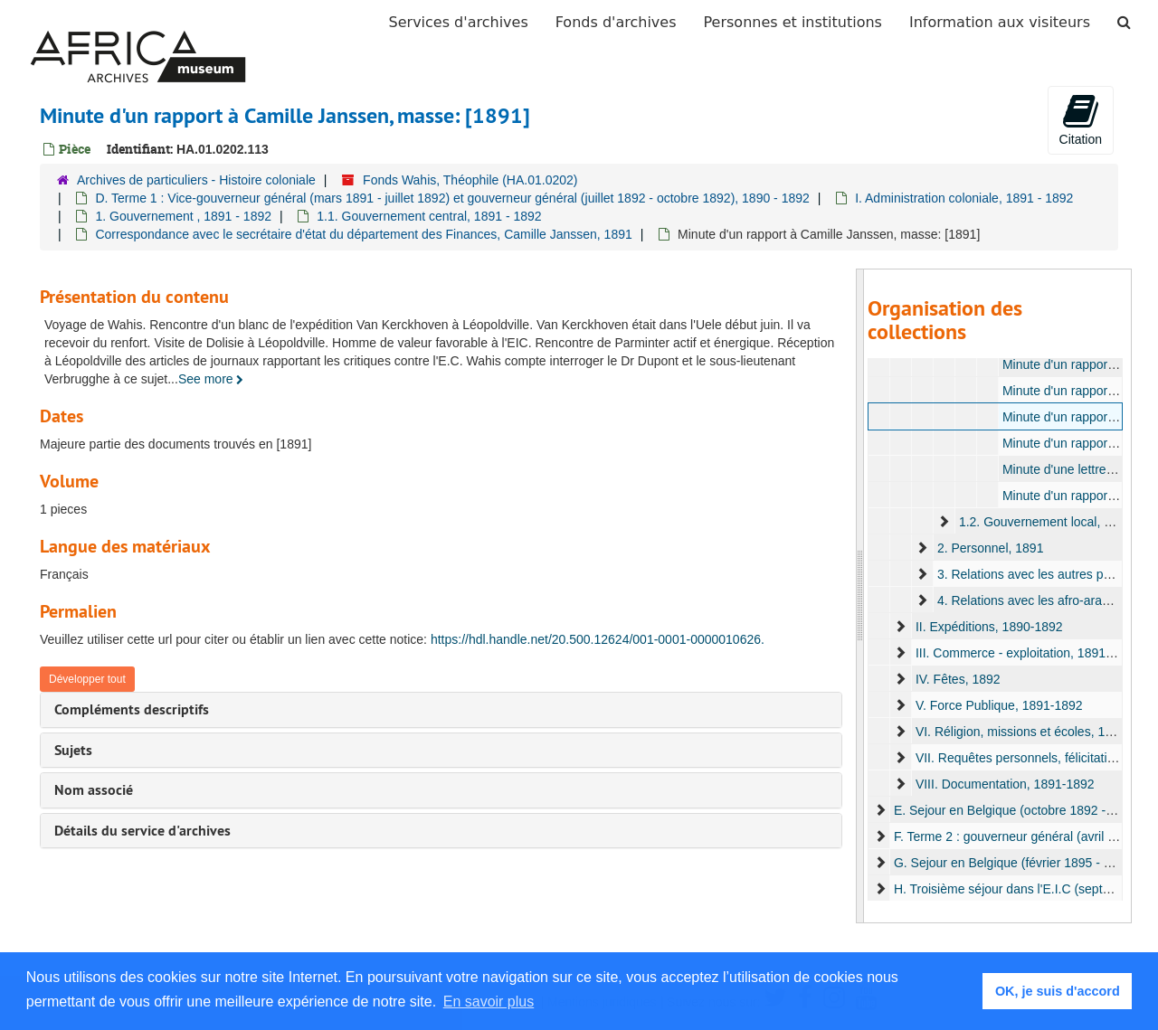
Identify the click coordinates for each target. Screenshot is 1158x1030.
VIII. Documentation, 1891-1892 (1004, 784)
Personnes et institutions (793, 22)
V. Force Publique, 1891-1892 (998, 705)
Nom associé (93, 789)
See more (211, 379)
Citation (1080, 119)
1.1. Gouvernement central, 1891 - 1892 (429, 216)
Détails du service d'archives (142, 830)
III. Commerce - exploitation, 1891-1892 (1026, 653)
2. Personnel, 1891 (989, 548)
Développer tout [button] (87, 679)
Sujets (73, 750)
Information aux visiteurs (999, 22)
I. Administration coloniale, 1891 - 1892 (964, 198)
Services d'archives (458, 22)
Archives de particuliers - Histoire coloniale (196, 180)
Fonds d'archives (616, 22)
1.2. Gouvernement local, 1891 (1044, 522)
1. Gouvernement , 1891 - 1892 (183, 216)
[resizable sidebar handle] (860, 595)
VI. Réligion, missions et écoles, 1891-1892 (1036, 731)
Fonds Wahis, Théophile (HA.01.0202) (470, 180)
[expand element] (943, 521)
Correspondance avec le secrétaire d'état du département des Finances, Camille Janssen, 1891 (363, 234)
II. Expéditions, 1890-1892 (988, 626)
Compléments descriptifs (131, 709)
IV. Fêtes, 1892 (957, 679)
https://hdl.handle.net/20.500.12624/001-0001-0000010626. (597, 639)
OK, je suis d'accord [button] (1057, 991)
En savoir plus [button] (489, 1001)
